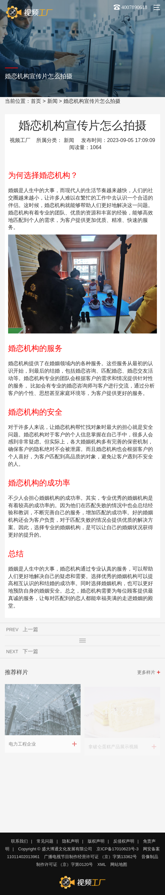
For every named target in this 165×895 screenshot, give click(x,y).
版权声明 (96, 841)
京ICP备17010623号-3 (117, 848)
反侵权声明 (123, 841)
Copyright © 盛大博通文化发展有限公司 (55, 848)
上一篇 (30, 630)
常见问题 (45, 841)
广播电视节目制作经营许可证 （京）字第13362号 (90, 856)
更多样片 (146, 673)
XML (101, 864)
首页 (36, 101)
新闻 (52, 101)
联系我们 (19, 841)
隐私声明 (70, 841)
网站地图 (118, 864)
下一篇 (30, 652)
